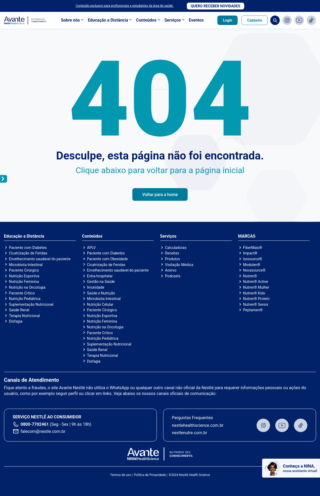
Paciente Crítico (22, 293)
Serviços (172, 20)
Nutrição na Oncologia (27, 287)
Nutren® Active (255, 281)
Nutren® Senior (255, 304)
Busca (275, 20)
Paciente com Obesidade (107, 259)
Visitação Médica (179, 265)
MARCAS (247, 236)
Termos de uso (120, 475)
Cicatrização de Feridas (28, 253)
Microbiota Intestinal (26, 265)
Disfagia (15, 321)
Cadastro (254, 20)
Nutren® (250, 276)
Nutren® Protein (256, 299)
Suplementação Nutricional (31, 304)
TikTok (311, 20)
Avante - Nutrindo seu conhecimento (25, 20)
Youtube (299, 20)
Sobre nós (70, 20)
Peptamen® (253, 310)
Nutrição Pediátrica (25, 299)
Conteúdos (146, 20)
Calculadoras (175, 248)
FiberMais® (252, 248)
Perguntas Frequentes (192, 417)
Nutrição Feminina (24, 281)
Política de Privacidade (150, 475)
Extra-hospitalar (100, 276)
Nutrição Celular (100, 304)
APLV (91, 248)
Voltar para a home (160, 194)
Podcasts (173, 276)
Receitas (172, 253)
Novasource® (254, 270)
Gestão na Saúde (101, 281)
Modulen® (251, 265)
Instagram (287, 20)
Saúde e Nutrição (101, 293)
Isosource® (252, 259)
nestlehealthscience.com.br (197, 425)
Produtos (172, 259)
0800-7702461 (35, 424)
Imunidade (95, 287)
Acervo (170, 270)
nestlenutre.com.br (189, 432)
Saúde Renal (19, 310)
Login (227, 20)
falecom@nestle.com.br (43, 431)
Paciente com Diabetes (28, 248)
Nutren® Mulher (256, 287)
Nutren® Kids (254, 293)
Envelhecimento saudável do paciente (40, 259)
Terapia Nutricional (24, 316)
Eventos (196, 20)
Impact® (250, 253)
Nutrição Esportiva (24, 276)
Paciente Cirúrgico (24, 270)
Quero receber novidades (216, 6)
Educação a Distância (108, 20)
